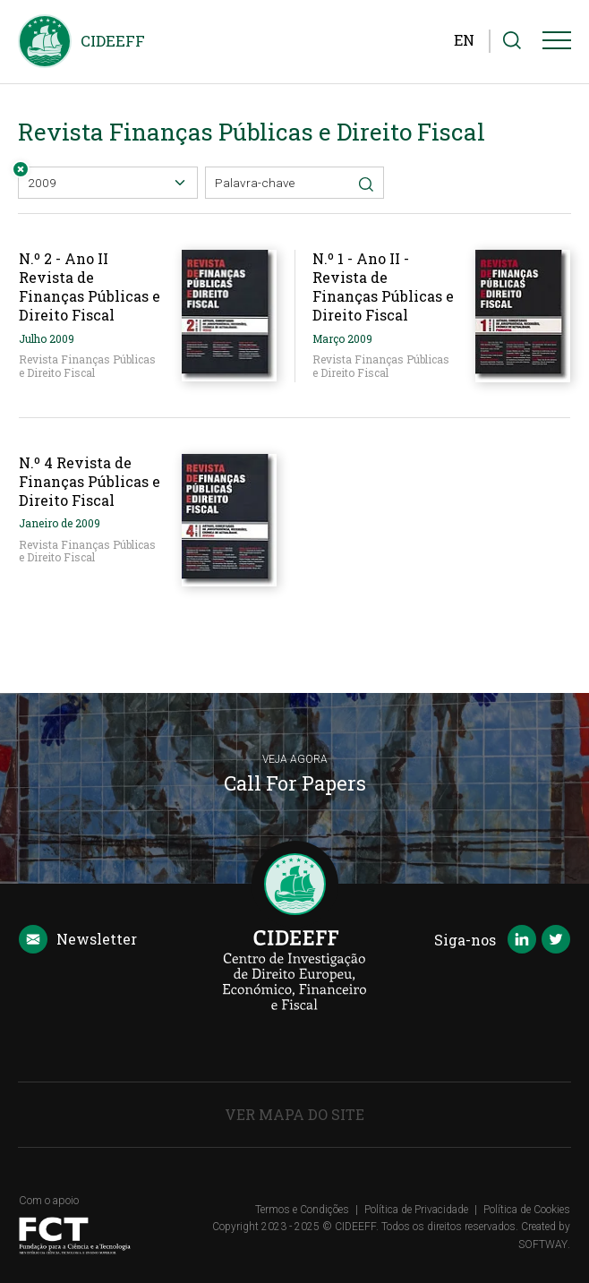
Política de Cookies (526, 1209)
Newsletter (78, 940)
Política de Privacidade (416, 1209)
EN (464, 39)
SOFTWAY (543, 1244)
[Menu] (556, 43)
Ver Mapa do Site (294, 1114)
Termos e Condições (302, 1209)
